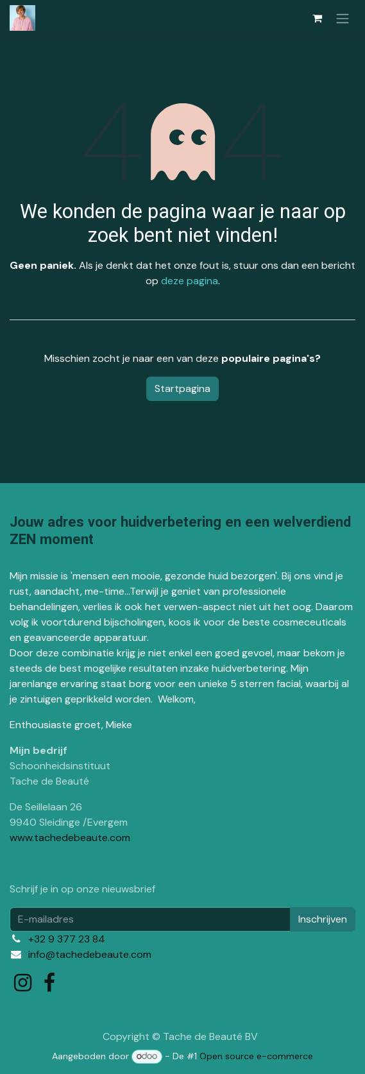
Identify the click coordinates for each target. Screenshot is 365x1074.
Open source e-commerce (256, 1056)
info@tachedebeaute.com (89, 954)
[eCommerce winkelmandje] (317, 18)
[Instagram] (23, 983)
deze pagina (189, 280)
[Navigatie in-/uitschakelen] (342, 18)
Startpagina (182, 388)
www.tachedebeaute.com (70, 837)
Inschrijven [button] (322, 919)
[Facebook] (49, 983)
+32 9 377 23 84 (66, 939)
